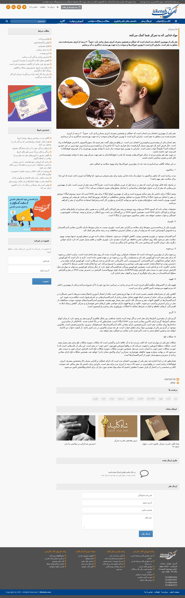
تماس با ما (33, 7)
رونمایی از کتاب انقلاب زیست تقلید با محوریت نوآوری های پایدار (31, 172)
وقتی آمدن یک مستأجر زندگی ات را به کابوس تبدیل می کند (31, 186)
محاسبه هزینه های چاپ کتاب (114, 558)
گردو (168, 399)
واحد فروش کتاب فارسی (55, 551)
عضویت (45, 281)
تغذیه (104, 399)
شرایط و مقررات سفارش (144, 574)
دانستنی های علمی (87, 561)
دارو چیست (45, 53)
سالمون (131, 399)
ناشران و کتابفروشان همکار (55, 564)
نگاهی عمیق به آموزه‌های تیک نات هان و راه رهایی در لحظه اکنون (29, 156)
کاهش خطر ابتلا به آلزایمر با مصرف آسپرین (32, 60)
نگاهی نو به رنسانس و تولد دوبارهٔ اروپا (34, 138)
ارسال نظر (145, 533)
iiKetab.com (45, 592)
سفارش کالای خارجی (146, 566)
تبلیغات (42, 7)
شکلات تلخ (151, 399)
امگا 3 (87, 187)
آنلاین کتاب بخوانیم (88, 566)
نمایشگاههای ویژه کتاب (56, 556)
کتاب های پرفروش (58, 561)
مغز (175, 399)
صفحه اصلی (174, 592)
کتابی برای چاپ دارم (116, 556)
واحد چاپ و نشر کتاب (116, 551)
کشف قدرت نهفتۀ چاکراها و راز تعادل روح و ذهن (30, 181)
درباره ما (51, 7)
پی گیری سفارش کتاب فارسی (54, 558)
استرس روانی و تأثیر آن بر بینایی (36, 57)
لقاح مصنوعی (44, 46)
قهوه (161, 399)
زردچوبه (121, 399)
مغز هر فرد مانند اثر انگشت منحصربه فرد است (30, 64)
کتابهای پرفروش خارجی (86, 556)
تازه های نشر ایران (87, 564)
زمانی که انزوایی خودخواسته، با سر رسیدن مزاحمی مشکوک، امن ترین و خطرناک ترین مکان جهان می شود (30, 165)
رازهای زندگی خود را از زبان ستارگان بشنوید (32, 148)
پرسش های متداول (146, 580)
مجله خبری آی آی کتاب (85, 551)
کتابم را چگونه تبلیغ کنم (56, 566)
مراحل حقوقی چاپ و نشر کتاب (113, 564)
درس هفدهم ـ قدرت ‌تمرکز (126, 440)
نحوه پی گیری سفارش (145, 577)
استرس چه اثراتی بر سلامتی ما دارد (80, 444)
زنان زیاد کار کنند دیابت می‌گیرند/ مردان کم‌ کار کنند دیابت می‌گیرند (31, 75)
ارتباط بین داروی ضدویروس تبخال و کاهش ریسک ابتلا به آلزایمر (29, 69)
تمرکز (112, 399)
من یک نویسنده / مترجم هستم (113, 561)
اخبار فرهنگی (89, 558)
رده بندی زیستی (43, 49)
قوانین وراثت (45, 39)
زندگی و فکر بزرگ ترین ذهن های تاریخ (34, 151)
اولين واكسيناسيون (42, 42)
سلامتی (140, 399)
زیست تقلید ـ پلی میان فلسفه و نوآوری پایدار (31, 177)
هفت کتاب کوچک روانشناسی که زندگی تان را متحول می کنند (31, 143)
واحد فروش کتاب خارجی (143, 551)
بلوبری (96, 399)
